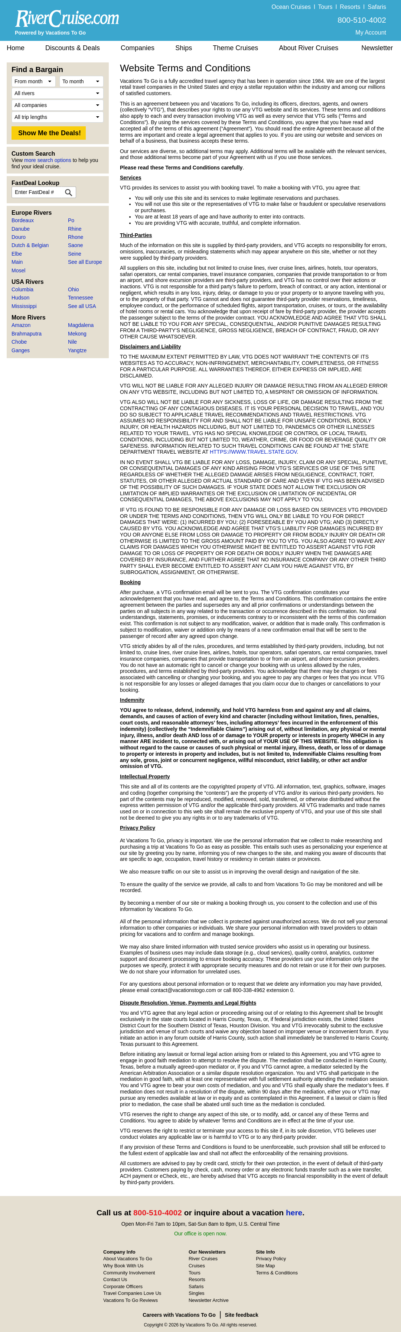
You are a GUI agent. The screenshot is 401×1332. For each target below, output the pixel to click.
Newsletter (377, 48)
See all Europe (85, 262)
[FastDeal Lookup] (68, 192)
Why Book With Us (123, 1265)
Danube (21, 229)
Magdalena (81, 325)
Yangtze (77, 350)
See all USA (82, 306)
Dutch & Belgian (30, 245)
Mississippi (24, 306)
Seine (74, 254)
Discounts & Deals (72, 48)
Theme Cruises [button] (235, 48)
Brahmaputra (27, 334)
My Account (370, 32)
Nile (72, 342)
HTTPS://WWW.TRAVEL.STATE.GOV (253, 452)
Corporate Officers (123, 1286)
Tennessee (80, 298)
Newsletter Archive (209, 1300)
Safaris (377, 7)
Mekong (77, 334)
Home (16, 48)
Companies (137, 48)
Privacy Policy (271, 1258)
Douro (19, 237)
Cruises (197, 1265)
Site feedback (241, 1315)
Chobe (19, 342)
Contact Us (115, 1279)
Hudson (20, 298)
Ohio (73, 289)
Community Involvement (129, 1273)
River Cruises (203, 1258)
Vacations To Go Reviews (130, 1300)
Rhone (75, 237)
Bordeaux (23, 220)
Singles (197, 1293)
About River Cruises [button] (308, 48)
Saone (75, 245)
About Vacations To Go (127, 1258)
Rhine (75, 229)
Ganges (21, 350)
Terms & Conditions (277, 1273)
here (294, 1212)
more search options (47, 160)
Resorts (350, 7)
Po (71, 220)
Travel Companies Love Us (132, 1293)
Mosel (18, 270)
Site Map (265, 1265)
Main (17, 262)
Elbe (17, 254)
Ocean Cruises (291, 7)
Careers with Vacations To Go (179, 1315)
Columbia (22, 289)
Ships (183, 48)
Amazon (21, 325)
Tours (325, 7)
